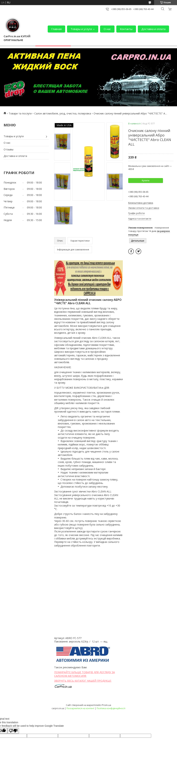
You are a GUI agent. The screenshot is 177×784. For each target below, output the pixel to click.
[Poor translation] (13, 731)
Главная (56, 29)
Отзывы (8, 149)
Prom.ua (106, 705)
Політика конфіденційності (111, 708)
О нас (107, 29)
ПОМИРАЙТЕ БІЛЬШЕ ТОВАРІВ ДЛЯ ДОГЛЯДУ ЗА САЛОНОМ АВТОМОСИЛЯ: (84, 674)
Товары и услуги (81, 29)
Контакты (126, 29)
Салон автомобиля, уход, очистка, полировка (62, 113)
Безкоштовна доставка (140, 203)
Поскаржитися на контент (80, 708)
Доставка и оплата (153, 29)
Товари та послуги (20, 113)
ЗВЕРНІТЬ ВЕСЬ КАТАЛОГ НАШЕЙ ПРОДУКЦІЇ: (82, 680)
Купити (145, 180)
